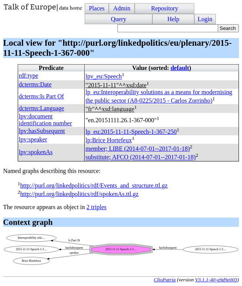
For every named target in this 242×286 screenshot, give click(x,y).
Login (205, 19)
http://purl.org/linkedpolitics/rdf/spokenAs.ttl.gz (79, 194)
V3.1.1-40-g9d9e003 (216, 280)
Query (118, 19)
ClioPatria (165, 280)
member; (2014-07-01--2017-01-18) (137, 148)
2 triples (97, 207)
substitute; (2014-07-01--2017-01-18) (140, 157)
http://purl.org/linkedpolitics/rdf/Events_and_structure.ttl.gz (93, 185)
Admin (121, 8)
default (179, 68)
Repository (164, 8)
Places (97, 8)
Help (173, 19)
